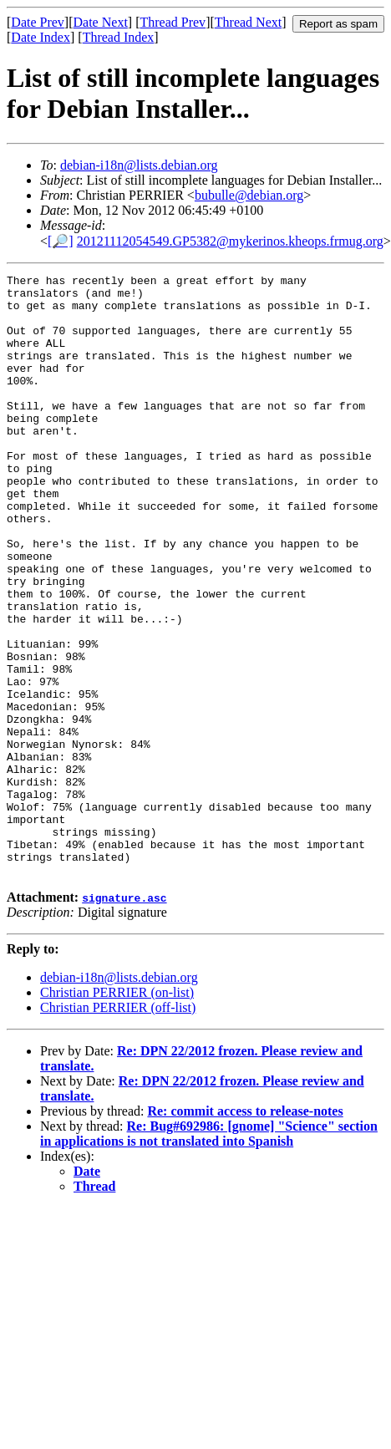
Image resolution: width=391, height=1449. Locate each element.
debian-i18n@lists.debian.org (139, 165)
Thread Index (119, 37)
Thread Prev (173, 22)
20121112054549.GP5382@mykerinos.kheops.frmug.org (230, 241)
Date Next (101, 22)
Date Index (40, 37)
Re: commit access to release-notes (245, 1231)
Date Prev (37, 22)
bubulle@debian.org (249, 195)
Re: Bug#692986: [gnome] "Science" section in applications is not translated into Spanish (209, 1254)
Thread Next (248, 22)
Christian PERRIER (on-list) (117, 1113)
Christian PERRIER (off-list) (118, 1128)
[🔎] (61, 241)
